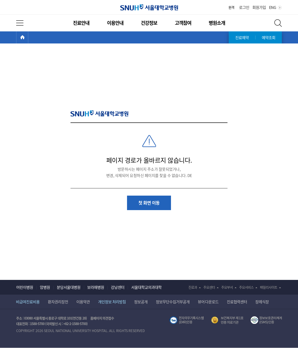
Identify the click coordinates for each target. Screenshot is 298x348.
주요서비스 (246, 287)
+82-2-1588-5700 (74, 323)
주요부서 (227, 287)
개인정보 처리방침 (112, 302)
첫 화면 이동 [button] (149, 202)
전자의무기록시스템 (186, 320)
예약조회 (268, 37)
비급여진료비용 (28, 302)
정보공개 (141, 302)
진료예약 (242, 37)
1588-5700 (37, 323)
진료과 (192, 287)
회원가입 (259, 7)
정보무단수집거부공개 (173, 302)
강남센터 (117, 287)
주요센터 (209, 287)
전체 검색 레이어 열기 (278, 23)
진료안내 (81, 22)
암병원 (45, 287)
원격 (231, 7)
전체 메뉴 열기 (19, 23)
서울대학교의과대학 (146, 287)
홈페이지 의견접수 (102, 318)
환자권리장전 (58, 302)
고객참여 (183, 22)
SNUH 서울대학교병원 (99, 113)
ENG (272, 7)
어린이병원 (24, 287)
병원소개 (217, 22)
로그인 (244, 7)
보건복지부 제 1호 (227, 320)
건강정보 (149, 22)
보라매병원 (95, 287)
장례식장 (262, 302)
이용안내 (115, 22)
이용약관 (83, 302)
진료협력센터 (237, 302)
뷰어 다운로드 (208, 302)
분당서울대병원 (68, 287)
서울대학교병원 (149, 7)
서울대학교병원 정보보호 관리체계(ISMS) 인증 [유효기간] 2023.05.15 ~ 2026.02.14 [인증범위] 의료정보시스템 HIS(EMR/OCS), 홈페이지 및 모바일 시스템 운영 (266, 320)
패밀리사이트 (268, 287)
